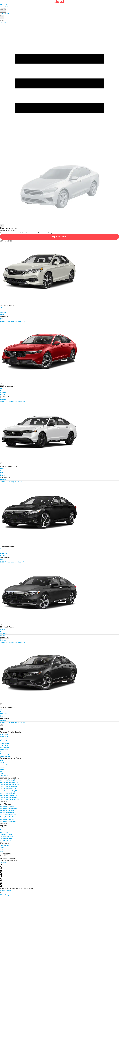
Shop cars (3, 22)
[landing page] (59, 1)
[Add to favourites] (1, 303)
